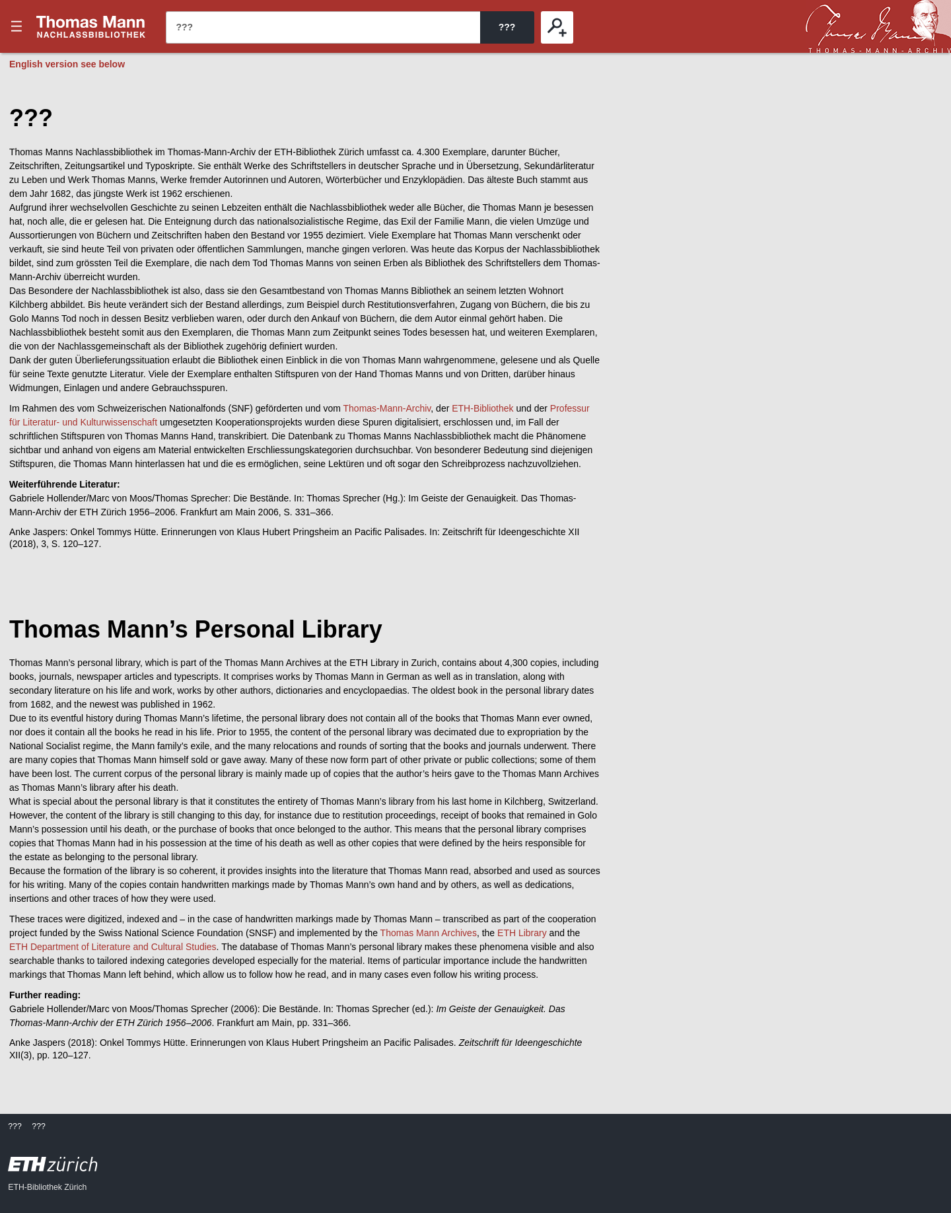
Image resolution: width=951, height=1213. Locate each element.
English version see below (67, 64)
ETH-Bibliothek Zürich (47, 1187)
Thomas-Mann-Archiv (387, 408)
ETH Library (522, 933)
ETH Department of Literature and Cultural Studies (113, 946)
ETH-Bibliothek (482, 408)
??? (91, 26)
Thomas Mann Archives (428, 933)
